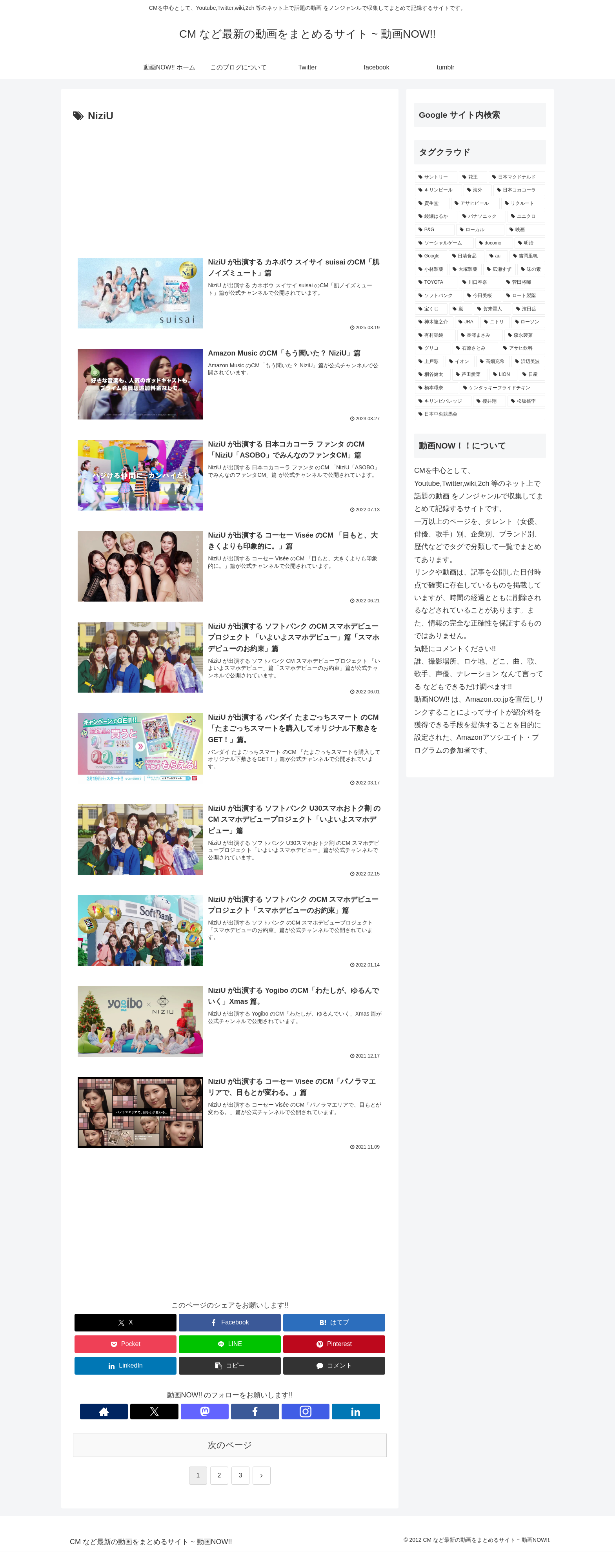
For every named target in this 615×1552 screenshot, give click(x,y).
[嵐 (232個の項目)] (460, 309)
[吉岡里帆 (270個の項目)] (527, 256)
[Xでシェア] (125, 1323)
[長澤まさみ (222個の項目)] (480, 335)
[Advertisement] (230, 184)
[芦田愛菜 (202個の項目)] (470, 375)
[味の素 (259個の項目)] (531, 269)
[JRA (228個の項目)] (467, 322)
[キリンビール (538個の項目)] (438, 190)
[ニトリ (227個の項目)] (494, 322)
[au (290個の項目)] (497, 256)
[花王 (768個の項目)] (473, 177)
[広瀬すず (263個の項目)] (499, 269)
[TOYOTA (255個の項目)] (436, 282)
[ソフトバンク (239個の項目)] (438, 296)
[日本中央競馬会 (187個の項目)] (480, 414)
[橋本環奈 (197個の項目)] (436, 388)
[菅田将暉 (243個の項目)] (524, 282)
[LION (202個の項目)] (503, 375)
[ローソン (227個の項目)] (528, 322)
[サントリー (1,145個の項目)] (436, 177)
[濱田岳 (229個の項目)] (529, 309)
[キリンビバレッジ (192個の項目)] (443, 401)
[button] (230, 1366)
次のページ (230, 1445)
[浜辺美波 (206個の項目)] (528, 362)
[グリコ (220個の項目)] (433, 348)
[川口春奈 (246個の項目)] (480, 282)
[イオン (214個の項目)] (460, 362)
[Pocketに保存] (125, 1345)
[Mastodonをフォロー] (221, 1412)
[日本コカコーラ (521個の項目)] (519, 190)
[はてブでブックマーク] (334, 1323)
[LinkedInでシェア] (125, 1366)
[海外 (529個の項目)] (478, 190)
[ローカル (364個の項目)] (480, 230)
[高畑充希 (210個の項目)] (493, 362)
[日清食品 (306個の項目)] (466, 256)
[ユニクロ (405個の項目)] (526, 216)
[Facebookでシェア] (230, 1323)
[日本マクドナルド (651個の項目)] (517, 177)
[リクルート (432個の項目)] (523, 204)
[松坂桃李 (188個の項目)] (526, 401)
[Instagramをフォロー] (257, 1412)
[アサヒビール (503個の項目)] (475, 204)
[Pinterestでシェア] (334, 1345)
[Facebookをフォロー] (239, 1412)
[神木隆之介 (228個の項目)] (434, 322)
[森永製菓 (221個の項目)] (524, 335)
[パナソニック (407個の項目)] (482, 216)
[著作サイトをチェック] (185, 1412)
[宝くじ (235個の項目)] (431, 309)
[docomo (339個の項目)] (494, 243)
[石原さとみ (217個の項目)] (475, 348)
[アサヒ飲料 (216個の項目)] (522, 348)
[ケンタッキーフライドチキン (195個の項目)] (502, 388)
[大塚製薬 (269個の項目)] (465, 269)
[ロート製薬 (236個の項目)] (524, 296)
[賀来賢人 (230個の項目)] (492, 309)
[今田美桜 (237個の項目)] (482, 296)
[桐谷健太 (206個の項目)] (433, 375)
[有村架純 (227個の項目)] (435, 335)
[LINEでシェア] (230, 1345)
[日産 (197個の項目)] (532, 375)
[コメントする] (334, 1366)
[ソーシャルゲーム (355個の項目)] (444, 243)
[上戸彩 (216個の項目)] (429, 362)
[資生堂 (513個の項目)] (432, 204)
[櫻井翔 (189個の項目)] (489, 401)
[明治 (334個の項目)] (530, 243)
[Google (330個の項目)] (431, 256)
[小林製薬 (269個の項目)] (431, 269)
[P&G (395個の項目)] (435, 230)
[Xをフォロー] (203, 1412)
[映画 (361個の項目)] (525, 230)
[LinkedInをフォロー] (275, 1412)
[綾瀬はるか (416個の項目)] (436, 216)
